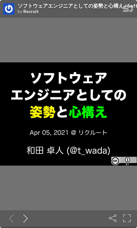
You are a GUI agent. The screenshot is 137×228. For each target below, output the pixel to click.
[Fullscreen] (127, 218)
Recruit (31, 11)
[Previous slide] (10, 218)
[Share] (113, 218)
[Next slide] (24, 218)
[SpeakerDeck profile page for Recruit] (8, 9)
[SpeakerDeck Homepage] (128, 10)
